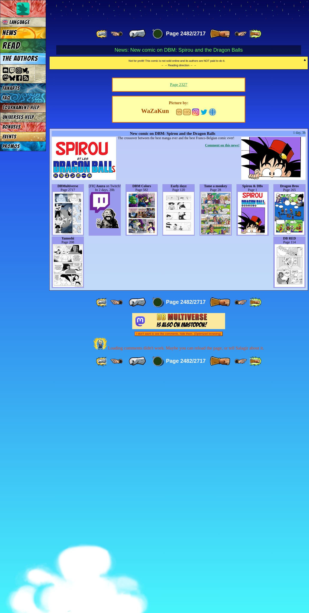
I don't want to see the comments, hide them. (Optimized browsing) (178, 573)
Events (9, 136)
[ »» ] (255, 34)
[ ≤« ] (116, 34)
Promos (11, 146)
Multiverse (111, 12)
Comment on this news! (222, 385)
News (9, 32)
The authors (20, 58)
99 (179, 352)
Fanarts (11, 88)
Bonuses (11, 127)
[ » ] (220, 34)
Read (11, 46)
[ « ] (137, 34)
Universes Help (18, 117)
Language (16, 22)
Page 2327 (178, 324)
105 (187, 352)
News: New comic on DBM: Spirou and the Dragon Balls (179, 50)
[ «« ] (102, 34)
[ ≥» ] (240, 34)
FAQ (6, 98)
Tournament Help (20, 107)
